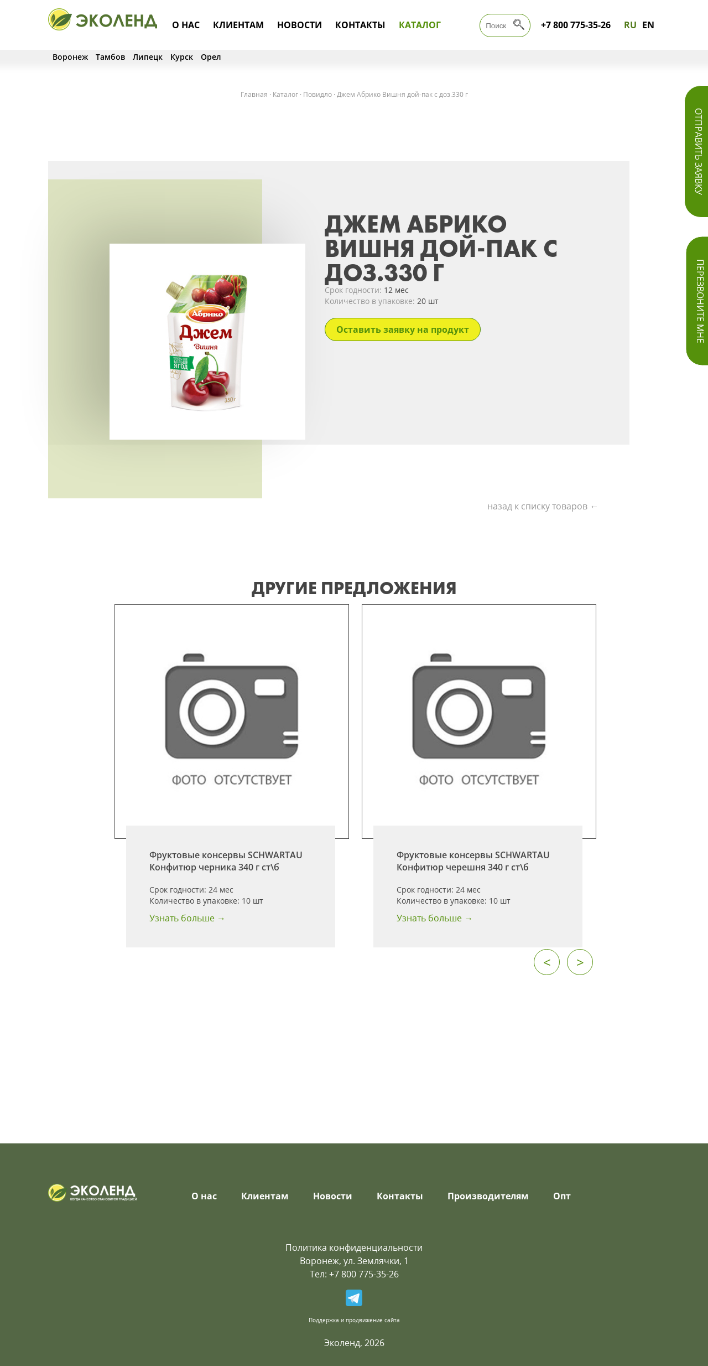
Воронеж (70, 56)
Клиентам (238, 25)
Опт (562, 1196)
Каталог (420, 25)
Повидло (317, 94)
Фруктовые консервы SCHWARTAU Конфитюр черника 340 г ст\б (226, 861)
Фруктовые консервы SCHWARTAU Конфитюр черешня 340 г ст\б (473, 861)
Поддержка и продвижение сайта (354, 1320)
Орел (211, 56)
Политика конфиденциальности (354, 1247)
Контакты (360, 25)
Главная (254, 94)
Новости (299, 25)
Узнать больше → (187, 918)
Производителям (488, 1196)
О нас (186, 25)
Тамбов (110, 56)
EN (648, 24)
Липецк (148, 56)
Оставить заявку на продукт (402, 329)
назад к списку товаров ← (542, 506)
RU (630, 24)
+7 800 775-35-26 (576, 25)
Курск (181, 56)
